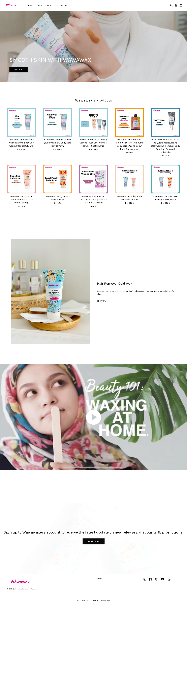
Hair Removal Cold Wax (114, 283)
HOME (30, 5)
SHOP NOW (18, 69)
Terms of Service (82, 600)
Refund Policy (105, 600)
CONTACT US (62, 5)
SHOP (40, 5)
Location (100, 578)
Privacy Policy (94, 600)
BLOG (49, 5)
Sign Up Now (93, 541)
